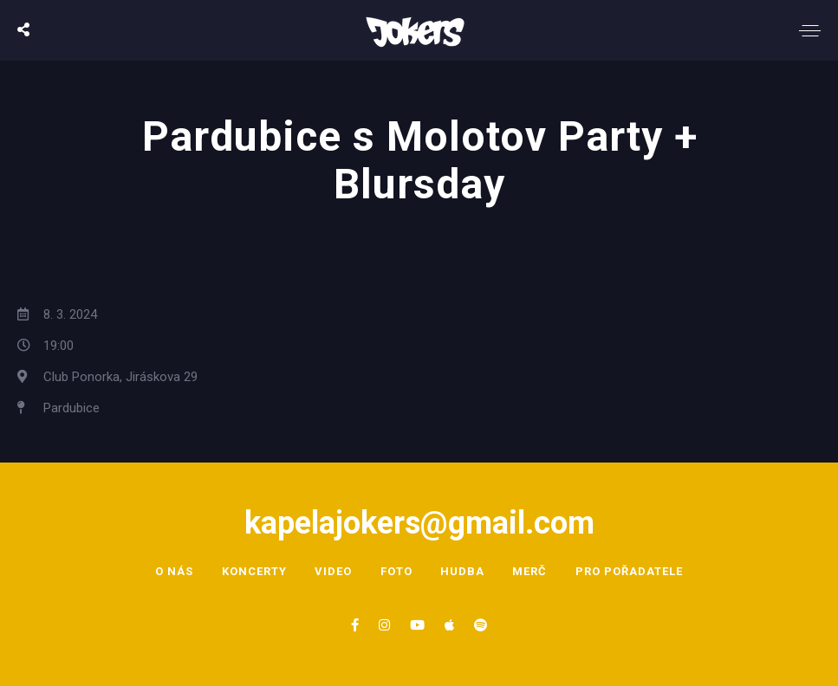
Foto (396, 571)
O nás (173, 571)
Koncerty (253, 571)
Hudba (463, 571)
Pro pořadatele (631, 571)
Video (333, 571)
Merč (531, 571)
